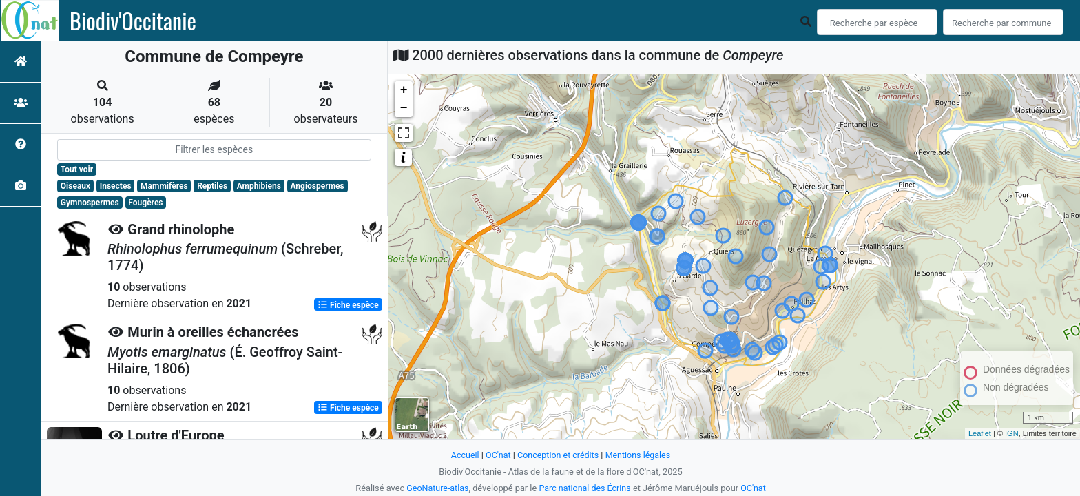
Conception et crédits (557, 455)
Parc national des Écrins (585, 488)
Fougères (145, 202)
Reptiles (212, 186)
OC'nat (496, 455)
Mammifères (164, 186)
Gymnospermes (90, 202)
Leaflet (979, 433)
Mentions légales (639, 455)
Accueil (462, 455)
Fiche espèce (348, 304)
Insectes (116, 186)
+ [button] (404, 90)
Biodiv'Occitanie (133, 20)
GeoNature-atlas (436, 488)
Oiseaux (75, 186)
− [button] (404, 108)
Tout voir (77, 169)
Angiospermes (317, 186)
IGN (1012, 433)
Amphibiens (259, 186)
